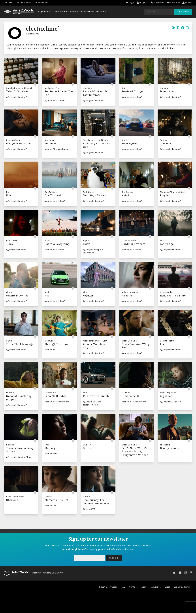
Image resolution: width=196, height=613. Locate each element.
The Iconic (165, 444)
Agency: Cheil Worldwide (56, 149)
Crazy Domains (129, 341)
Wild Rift (87, 444)
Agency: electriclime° (16, 97)
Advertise (156, 587)
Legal (167, 587)
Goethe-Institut (167, 341)
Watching (173, 2)
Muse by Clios (41, 2)
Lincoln (86, 496)
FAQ (123, 587)
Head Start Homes (15, 496)
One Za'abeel (51, 192)
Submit (187, 2)
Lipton (9, 292)
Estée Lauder (166, 292)
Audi (47, 292)
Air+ (85, 292)
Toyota (86, 240)
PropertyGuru (13, 140)
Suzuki (125, 140)
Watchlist (101, 11)
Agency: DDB (51, 505)
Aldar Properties (130, 292)
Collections (87, 11)
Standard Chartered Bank (173, 192)
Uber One (87, 88)
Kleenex (10, 444)
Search (183, 11)
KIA (123, 88)
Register (142, 2)
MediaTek (126, 392)
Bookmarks (158, 2)
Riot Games (88, 192)
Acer (162, 240)
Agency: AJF (50, 349)
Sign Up (113, 557)
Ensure (48, 496)
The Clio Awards (23, 2)
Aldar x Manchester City (95, 341)
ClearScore (50, 341)
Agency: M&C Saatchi (170, 401)
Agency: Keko (51, 453)
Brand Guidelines (182, 587)
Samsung (49, 140)
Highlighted (44, 11)
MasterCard (51, 392)
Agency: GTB (89, 509)
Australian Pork (52, 88)
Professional (61, 11)
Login (130, 2)
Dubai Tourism (129, 240)
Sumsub (164, 140)
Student (74, 11)
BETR (47, 240)
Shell (47, 444)
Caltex (9, 341)
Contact (133, 587)
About (144, 587)
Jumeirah (164, 88)
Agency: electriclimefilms (57, 401)
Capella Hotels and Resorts (19, 88)
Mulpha (10, 392)
